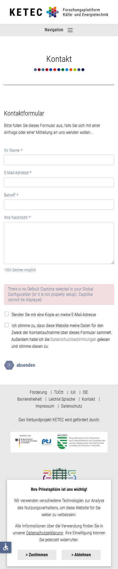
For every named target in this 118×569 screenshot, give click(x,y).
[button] (37, 555)
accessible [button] (5, 547)
